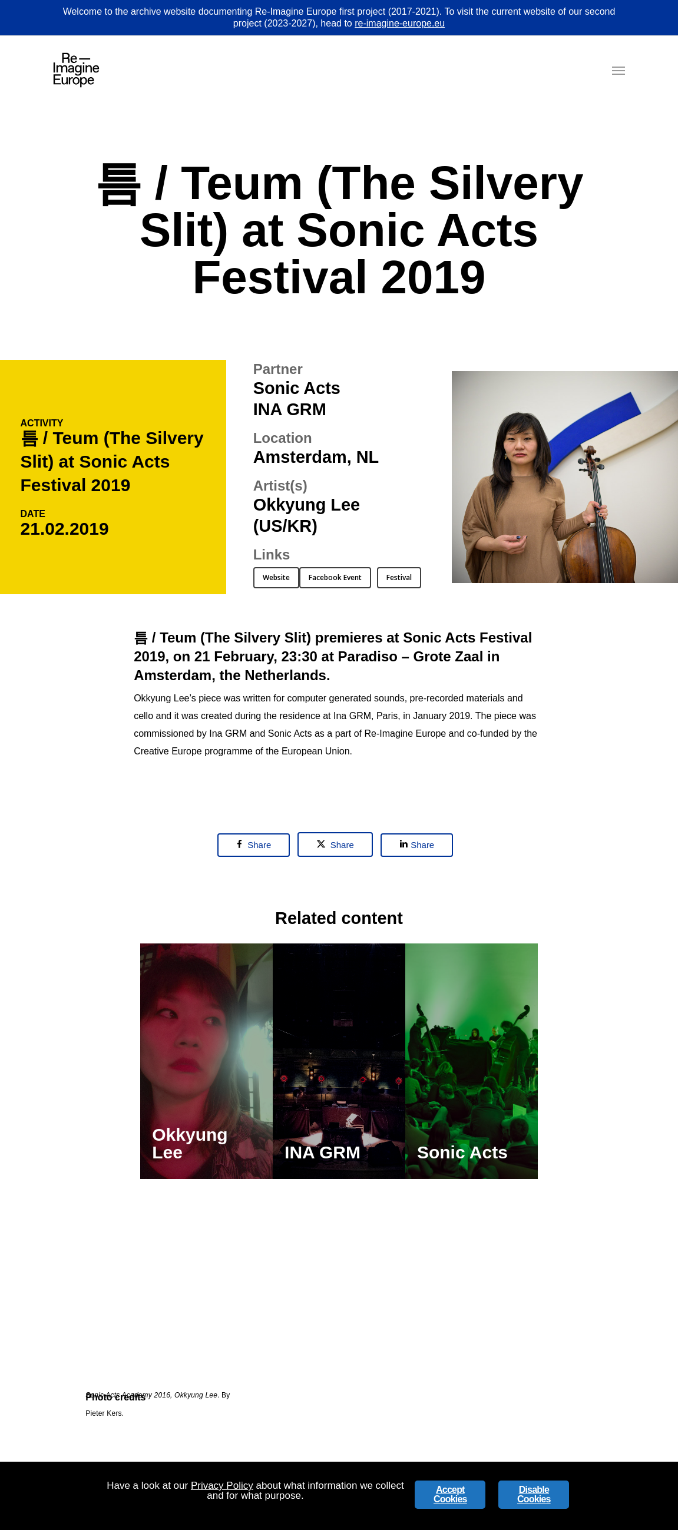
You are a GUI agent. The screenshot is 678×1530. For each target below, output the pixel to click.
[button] (618, 70)
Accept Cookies (450, 1494)
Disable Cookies (534, 1494)
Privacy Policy (222, 1485)
